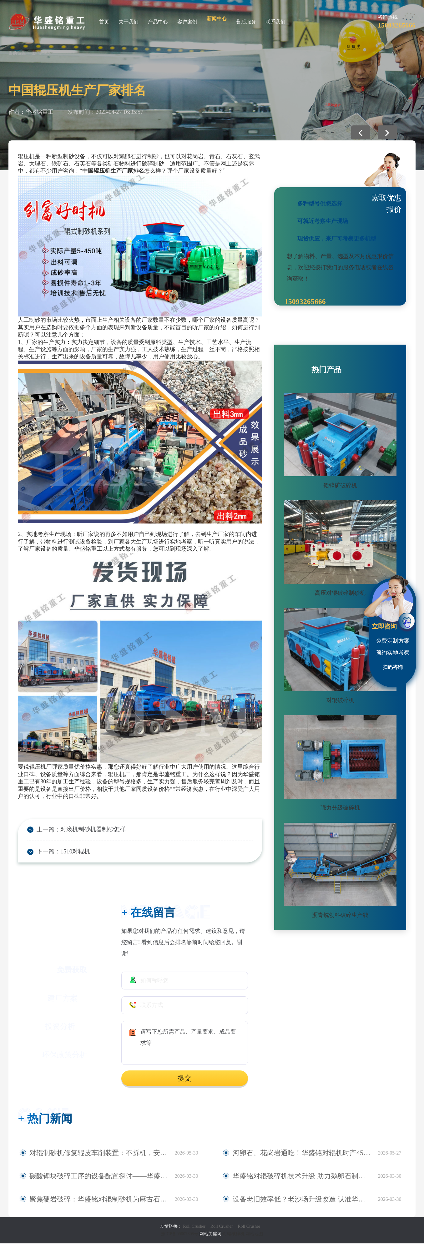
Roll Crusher (194, 1227)
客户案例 (187, 21)
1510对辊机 (73, 852)
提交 (184, 1079)
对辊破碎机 (340, 700)
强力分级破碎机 (340, 808)
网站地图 (254, 1234)
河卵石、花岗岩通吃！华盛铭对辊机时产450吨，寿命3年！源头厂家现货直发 (302, 1153)
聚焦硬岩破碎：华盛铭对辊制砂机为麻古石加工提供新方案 (99, 1200)
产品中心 (158, 21)
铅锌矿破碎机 (340, 485)
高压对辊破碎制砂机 (340, 593)
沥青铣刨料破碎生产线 (340, 915)
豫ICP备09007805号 (180, 1234)
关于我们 (129, 21)
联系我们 (275, 21)
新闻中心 (217, 18)
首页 (104, 21)
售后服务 (246, 21)
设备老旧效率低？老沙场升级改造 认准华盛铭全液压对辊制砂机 (302, 1200)
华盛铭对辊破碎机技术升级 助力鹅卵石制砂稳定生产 (298, 1177)
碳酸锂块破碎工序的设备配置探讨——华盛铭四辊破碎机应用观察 (99, 1177)
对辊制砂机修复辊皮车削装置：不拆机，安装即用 (91, 1153)
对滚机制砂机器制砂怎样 (90, 830)
